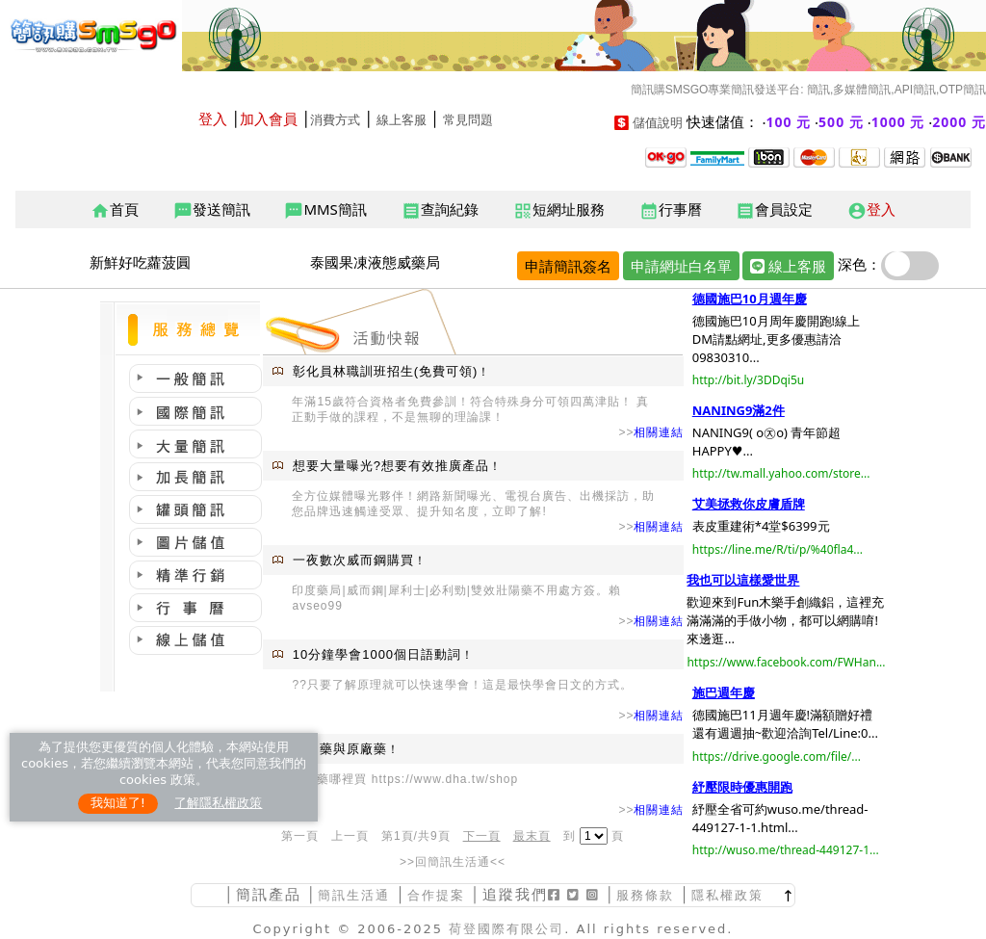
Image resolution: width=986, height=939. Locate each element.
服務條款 (645, 895)
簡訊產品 (268, 894)
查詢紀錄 (440, 210)
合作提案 (436, 895)
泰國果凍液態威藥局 (375, 262)
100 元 (789, 122)
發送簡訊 (211, 210)
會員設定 (774, 210)
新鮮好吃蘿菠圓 (140, 262)
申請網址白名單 (681, 265)
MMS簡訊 (325, 210)
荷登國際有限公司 (506, 929)
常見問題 (468, 120)
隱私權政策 (727, 895)
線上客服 (401, 120)
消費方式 (335, 120)
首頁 (115, 210)
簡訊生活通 (354, 895)
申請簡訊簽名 (568, 265)
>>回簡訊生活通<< (453, 862)
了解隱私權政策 (218, 803)
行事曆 (670, 210)
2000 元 (959, 122)
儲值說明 (658, 123)
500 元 (841, 122)
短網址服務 (559, 210)
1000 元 (898, 122)
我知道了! (118, 803)
